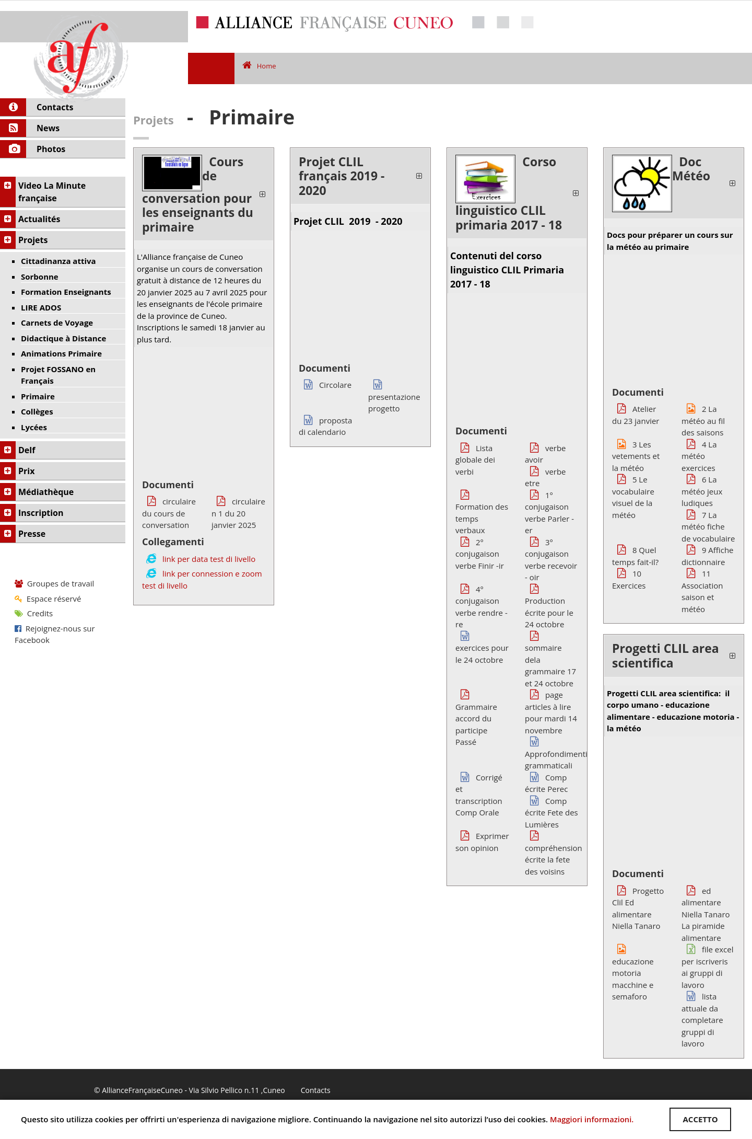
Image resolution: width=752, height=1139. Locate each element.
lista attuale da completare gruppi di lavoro (702, 1020)
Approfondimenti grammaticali (556, 753)
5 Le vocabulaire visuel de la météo (633, 497)
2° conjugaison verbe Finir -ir (479, 554)
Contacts (316, 1091)
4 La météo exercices (699, 456)
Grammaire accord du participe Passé (476, 718)
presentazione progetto (394, 396)
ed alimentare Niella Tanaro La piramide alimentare (706, 914)
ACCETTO (699, 1119)
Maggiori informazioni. (592, 1119)
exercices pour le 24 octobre (482, 648)
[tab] (204, 194)
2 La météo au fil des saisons (703, 421)
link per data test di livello (208, 559)
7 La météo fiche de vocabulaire (708, 527)
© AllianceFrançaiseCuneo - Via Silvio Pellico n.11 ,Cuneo (189, 1091)
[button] (204, 194)
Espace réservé (48, 598)
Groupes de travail (54, 583)
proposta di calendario (325, 426)
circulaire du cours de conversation (169, 513)
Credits (34, 613)
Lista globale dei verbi (475, 460)
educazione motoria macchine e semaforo (633, 973)
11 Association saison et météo (702, 591)
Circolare (325, 384)
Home (259, 66)
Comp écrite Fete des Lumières (551, 813)
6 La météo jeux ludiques (702, 491)
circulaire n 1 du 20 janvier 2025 (238, 513)
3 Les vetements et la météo (636, 456)
